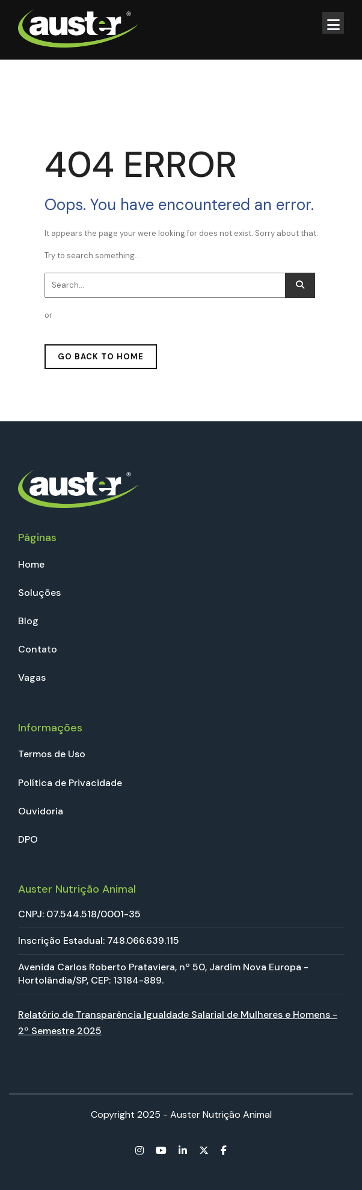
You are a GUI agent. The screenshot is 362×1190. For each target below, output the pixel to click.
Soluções (39, 592)
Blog (28, 621)
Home (31, 564)
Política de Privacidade (70, 782)
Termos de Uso (51, 754)
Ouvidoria (40, 811)
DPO (28, 839)
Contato (37, 649)
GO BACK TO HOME (101, 357)
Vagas (32, 677)
